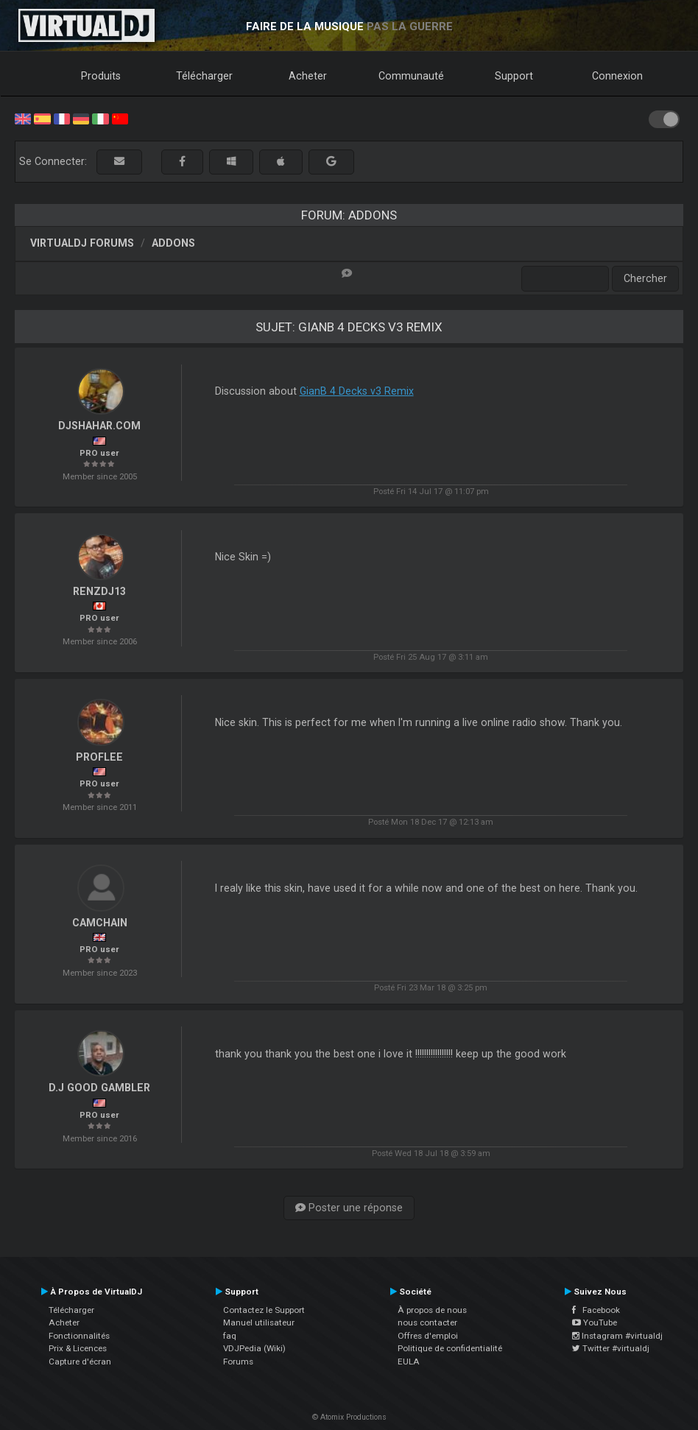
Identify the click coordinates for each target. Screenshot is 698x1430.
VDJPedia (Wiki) (254, 1348)
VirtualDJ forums (82, 243)
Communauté (411, 76)
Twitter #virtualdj (610, 1348)
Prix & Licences (78, 1348)
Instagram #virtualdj (617, 1336)
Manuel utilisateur (259, 1322)
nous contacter (427, 1322)
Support (514, 76)
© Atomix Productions (349, 1417)
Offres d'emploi (428, 1336)
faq (229, 1336)
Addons (173, 243)
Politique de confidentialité (450, 1348)
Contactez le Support (264, 1310)
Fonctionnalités (79, 1336)
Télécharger (204, 76)
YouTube (594, 1322)
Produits (101, 76)
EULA (409, 1361)
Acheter (308, 76)
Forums (238, 1361)
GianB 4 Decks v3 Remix (357, 391)
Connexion (617, 76)
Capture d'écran (80, 1361)
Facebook (596, 1310)
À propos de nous (432, 1310)
